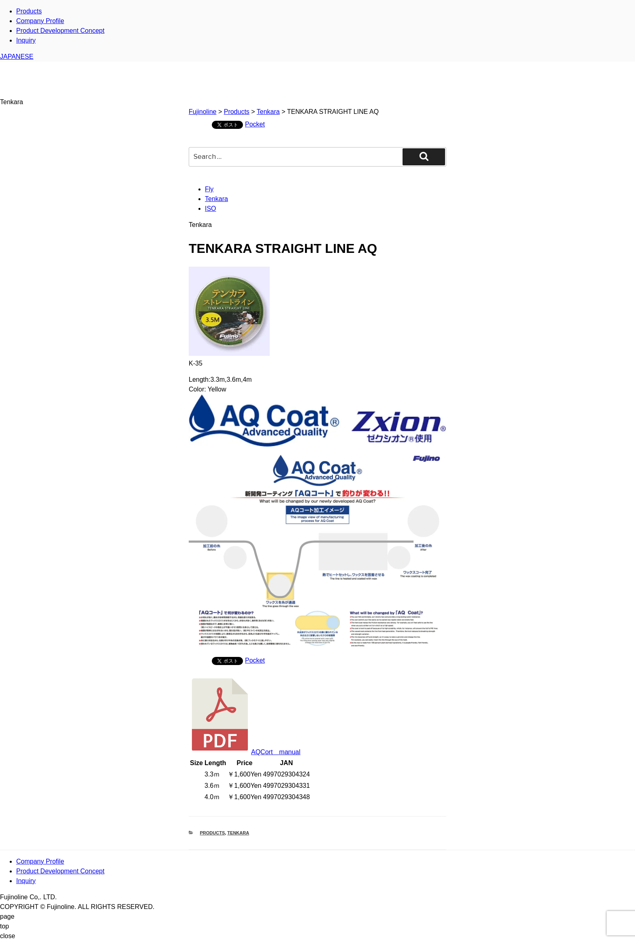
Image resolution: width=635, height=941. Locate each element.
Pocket (255, 124)
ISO (210, 208)
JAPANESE (16, 56)
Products (29, 11)
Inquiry (26, 40)
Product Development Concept (60, 30)
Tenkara (216, 198)
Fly (209, 189)
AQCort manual (244, 752)
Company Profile (40, 20)
